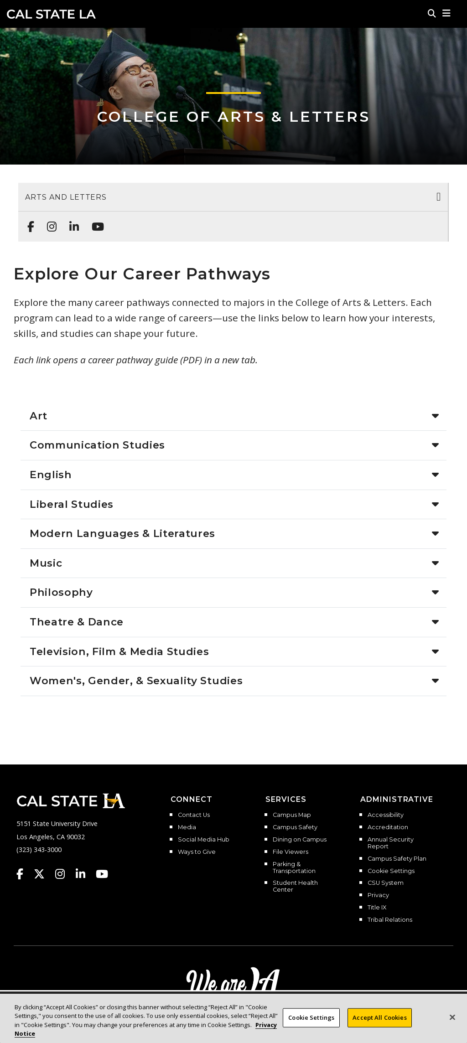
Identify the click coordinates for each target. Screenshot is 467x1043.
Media (187, 827)
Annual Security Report (391, 843)
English (51, 474)
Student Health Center (295, 886)
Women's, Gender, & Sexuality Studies (136, 680)
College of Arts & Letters (233, 116)
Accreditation (388, 827)
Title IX (377, 907)
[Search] (432, 13)
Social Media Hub (203, 839)
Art (38, 415)
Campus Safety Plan (397, 859)
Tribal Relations (390, 920)
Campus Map (292, 815)
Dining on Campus (300, 839)
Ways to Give (197, 852)
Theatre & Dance (77, 621)
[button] (446, 13)
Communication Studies (97, 445)
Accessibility (386, 815)
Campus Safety (295, 827)
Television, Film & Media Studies (119, 651)
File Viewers (290, 852)
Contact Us (194, 815)
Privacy (378, 895)
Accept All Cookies (379, 1017)
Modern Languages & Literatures (122, 533)
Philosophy (61, 592)
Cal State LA (51, 14)
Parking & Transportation (294, 867)
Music (46, 563)
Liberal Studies (72, 504)
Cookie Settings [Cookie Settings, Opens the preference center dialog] (311, 1017)
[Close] (452, 1017)
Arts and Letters (66, 197)
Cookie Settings (391, 871)
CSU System (386, 883)
